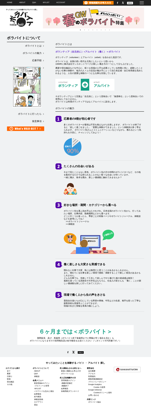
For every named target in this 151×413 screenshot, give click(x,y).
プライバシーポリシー (97, 382)
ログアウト (38, 402)
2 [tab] (84, 30)
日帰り (9, 376)
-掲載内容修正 (66, 383)
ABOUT (22, 2)
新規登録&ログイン (42, 383)
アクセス (91, 374)
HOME (9, 2)
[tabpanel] (95, 18)
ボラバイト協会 (94, 402)
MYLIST (46, 2)
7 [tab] (105, 30)
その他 (9, 384)
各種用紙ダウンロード (70, 391)
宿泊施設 (10, 382)
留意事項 (37, 121)
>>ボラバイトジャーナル (77, 221)
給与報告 (37, 397)
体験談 (130, 3)
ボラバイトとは (33, 45)
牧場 (9, 379)
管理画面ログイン (68, 380)
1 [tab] (80, 30)
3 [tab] (88, 30)
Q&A (34, 2)
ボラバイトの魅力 (32, 53)
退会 (36, 405)
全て (9, 371)
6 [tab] (101, 30)
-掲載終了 (65, 386)
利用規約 (91, 376)
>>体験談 (70, 224)
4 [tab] (92, 30)
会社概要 (91, 371)
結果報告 (37, 394)
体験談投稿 (38, 399)
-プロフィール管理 (41, 386)
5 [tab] (97, 30)
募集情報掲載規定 (95, 379)
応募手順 (37, 60)
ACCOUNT (60, 2)
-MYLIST (37, 389)
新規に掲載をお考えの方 (71, 371)
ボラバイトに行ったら (30, 114)
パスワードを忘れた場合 (44, 391)
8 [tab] (109, 30)
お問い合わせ (93, 395)
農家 (9, 374)
